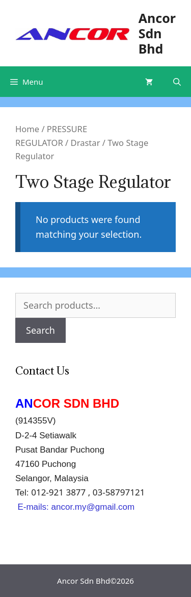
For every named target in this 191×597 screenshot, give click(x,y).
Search (40, 330)
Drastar (85, 142)
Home (27, 129)
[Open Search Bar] (177, 81)
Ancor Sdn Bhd (157, 33)
